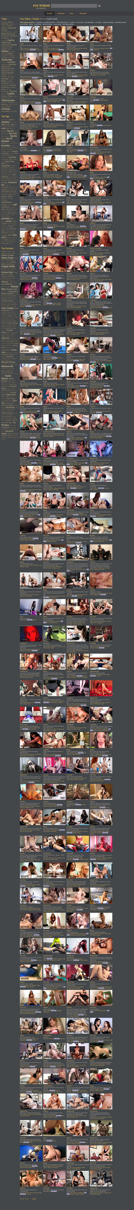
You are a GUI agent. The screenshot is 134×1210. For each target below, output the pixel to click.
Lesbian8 (11, 62)
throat (9, 237)
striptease (12, 233)
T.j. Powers (8, 423)
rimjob (14, 223)
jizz (2, 193)
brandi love (70, 886)
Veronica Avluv (6, 436)
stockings (4, 233)
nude (13, 211)
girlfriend (4, 180)
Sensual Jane (11, 409)
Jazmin (3, 330)
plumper (32, 986)
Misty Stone (9, 370)
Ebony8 (10, 38)
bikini (24, 150)
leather (40, 77)
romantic (3, 225)
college (3, 149)
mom (3, 209)
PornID (11, 79)
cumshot (12, 157)
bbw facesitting (89, 22)
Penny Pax (5, 386)
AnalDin (4, 30)
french (10, 177)
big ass (10, 131)
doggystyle (5, 166)
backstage (96, 986)
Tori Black (11, 429)
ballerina (108, 202)
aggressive (73, 858)
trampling (60, 702)
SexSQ (12, 87)
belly (80, 569)
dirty (57, 334)
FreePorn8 (5, 45)
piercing (3, 216)
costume (53, 334)
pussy (9, 221)
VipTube (4, 102)
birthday (25, 227)
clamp (73, 1117)
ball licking (82, 101)
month (49, 19)
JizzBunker (7, 59)
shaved (10, 227)
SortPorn (13, 91)
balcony (100, 152)
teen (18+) (59, 806)
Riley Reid (10, 394)
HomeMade (5, 55)
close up (15, 147)
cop (108, 593)
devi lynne (83, 933)
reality (14, 221)
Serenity (3, 411)
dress (75, 753)
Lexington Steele (7, 354)
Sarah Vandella (7, 405)
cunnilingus (5, 159)
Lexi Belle (15, 352)
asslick (77, 101)
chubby (9, 147)
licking (10, 197)
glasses (45, 1117)
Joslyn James (10, 336)
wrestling (58, 304)
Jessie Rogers (5, 334)
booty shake (9, 143)
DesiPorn (14, 36)
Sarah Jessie (9, 403)
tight (13, 237)
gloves (76, 464)
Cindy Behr (13, 306)
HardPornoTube (7, 47)
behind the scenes (104, 986)
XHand (11, 104)
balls (77, 569)
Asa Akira (10, 276)
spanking (8, 231)
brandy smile (101, 831)
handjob (4, 182)
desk (101, 360)
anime (96, 73)
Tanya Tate (13, 425)
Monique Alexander (7, 373)
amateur (5, 122)
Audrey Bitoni (12, 282)
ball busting (80, 175)
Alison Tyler (10, 260)
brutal (77, 334)
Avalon (8, 287)
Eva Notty (15, 317)
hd (2, 185)
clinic (56, 782)
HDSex (5, 51)
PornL (3, 81)
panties (13, 214)
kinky (10, 193)
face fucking (11, 169)
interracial (5, 191)
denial (68, 488)
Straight (49, 13)
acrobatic (53, 646)
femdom (9, 175)
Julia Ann (5, 338)
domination (103, 75)
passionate (108, 988)
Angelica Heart (5, 268)
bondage (12, 141)
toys (6, 240)
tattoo (10, 235)
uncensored (12, 240)
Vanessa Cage (12, 434)
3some (11, 120)
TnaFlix (10, 93)
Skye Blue (9, 418)
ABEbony (12, 24)
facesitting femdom (49, 22)
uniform (59, 960)
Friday (12, 319)
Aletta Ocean (11, 253)
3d (94, 73)
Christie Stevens (11, 304)
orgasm (14, 213)
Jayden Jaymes (10, 328)
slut (7, 229)
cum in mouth (5, 155)
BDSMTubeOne (6, 32)
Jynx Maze (13, 338)
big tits (13, 136)
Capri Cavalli (5, 297)
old (6, 213)
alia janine (49, 858)
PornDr (4, 77)
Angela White (8, 266)
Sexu (3, 89)
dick (3, 163)
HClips (3, 49)
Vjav (16, 102)
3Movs (10, 22)
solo (3, 231)
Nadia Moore (6, 377)
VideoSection (8, 100)
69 (94, 177)
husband (10, 189)
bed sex (52, 175)
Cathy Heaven (12, 299)
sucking (4, 235)
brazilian (37, 884)
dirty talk (61, 334)
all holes (72, 278)
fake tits (15, 171)
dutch (28, 359)
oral (9, 213)
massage (4, 200)
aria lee (55, 935)
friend (15, 177)
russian (14, 225)
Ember (10, 316)
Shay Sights (9, 415)
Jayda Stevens (6, 326)
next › (34, 1199)
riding (10, 223)
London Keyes (6, 358)
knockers (4, 194)
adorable (95, 702)
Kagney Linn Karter (7, 340)
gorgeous (33, 1013)
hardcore (12, 182)
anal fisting (29, 754)
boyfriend (52, 782)
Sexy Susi (10, 411)
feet (10, 173)
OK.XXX (10, 73)
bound (53, 278)
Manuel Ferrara (8, 362)
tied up (54, 203)
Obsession (4, 384)
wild (10, 243)
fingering (4, 177)
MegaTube (5, 71)
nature (16, 209)
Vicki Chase (12, 437)
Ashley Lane (8, 280)
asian (8, 124)
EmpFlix (4, 40)
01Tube (4, 22)
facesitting (39, 22)
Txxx (10, 96)
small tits (13, 229)
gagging (59, 1010)
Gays (72, 13)
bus (73, 705)
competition (99, 963)
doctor (21, 334)
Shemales (83, 13)
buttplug (22, 566)
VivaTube (11, 102)
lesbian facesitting (108, 22)
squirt (13, 231)
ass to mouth (102, 73)
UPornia (9, 98)
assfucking (11, 126)
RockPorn (4, 85)
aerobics (25, 908)
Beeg (3, 34)
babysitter (25, 985)
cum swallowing (53, 49)
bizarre (85, 253)
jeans (50, 806)
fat (7, 173)
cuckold (11, 153)
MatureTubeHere (7, 69)
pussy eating (57, 24)
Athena (4, 282)
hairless (101, 730)
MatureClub (5, 67)
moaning (12, 207)
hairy (16, 180)
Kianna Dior (8, 345)
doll (36, 514)
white (3, 243)
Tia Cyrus (13, 427)
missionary (5, 207)
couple (9, 151)
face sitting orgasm (62, 22)
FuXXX (13, 45)
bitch (75, 150)
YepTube (14, 111)
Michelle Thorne (6, 368)
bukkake (54, 126)
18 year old (4, 119)
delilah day (69, 1041)
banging (78, 650)
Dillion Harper (5, 314)
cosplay (49, 334)
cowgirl (14, 151)
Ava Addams (6, 284)
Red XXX (14, 390)
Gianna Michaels (6, 321)
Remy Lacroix (5, 392)
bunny (101, 1089)
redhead (4, 223)
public (3, 221)
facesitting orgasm (120, 22)
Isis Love (4, 325)
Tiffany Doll (4, 429)
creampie (4, 153)
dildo (7, 163)
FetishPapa (6, 43)
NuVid (3, 73)
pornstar (5, 218)
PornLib (10, 81)
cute (2, 161)
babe (3, 128)
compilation (9, 149)
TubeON (4, 96)
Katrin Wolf (9, 343)
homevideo (5, 187)
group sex (11, 180)
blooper (33, 806)
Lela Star (8, 352)
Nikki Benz (11, 381)
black (3, 139)
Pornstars (61, 13)
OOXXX (4, 75)
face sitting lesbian (68, 24)
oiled (2, 213)
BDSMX (14, 32)
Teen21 (3, 94)
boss (76, 103)
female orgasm (104, 100)
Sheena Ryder (6, 416)
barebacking (50, 100)
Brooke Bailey (11, 295)
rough (9, 225)
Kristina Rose (10, 347)
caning (80, 486)
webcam (9, 241)
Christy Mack (5, 306)
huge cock (85, 1092)
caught (22, 49)
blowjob (5, 141)
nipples (9, 211)
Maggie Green (8, 360)
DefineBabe (5, 36)
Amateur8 (12, 28)
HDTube (12, 51)
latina (10, 195)
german (14, 178)
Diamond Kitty (11, 312)
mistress (96, 489)
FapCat (10, 40)
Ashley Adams (6, 278)
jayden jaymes (70, 227)
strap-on (57, 1092)
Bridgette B (13, 291)
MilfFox (12, 71)
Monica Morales (7, 372)
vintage (3, 241)
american (13, 122)
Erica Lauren (7, 317)
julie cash (28, 936)
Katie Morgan (10, 342)
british (15, 143)
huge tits (4, 189)
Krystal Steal (5, 350)
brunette (5, 145)
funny (3, 178)
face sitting (4, 171)
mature (4, 205)
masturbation (6, 202)
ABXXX (4, 28)
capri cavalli (46, 177)
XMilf (15, 104)
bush (93, 988)
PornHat (4, 79)
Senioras (12, 85)
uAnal (15, 96)
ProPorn (12, 83)
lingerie (4, 198)
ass (12, 124)
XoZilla (3, 106)
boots (95, 464)
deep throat (9, 161)
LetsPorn (4, 64)
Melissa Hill (7, 366)
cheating (3, 147)
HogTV (10, 54)
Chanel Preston (7, 301)
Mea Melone (13, 364)
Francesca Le (5, 319)
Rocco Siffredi (5, 396)
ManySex (12, 64)
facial (10, 171)
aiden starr (73, 1115)
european (4, 169)
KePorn (3, 62)
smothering (37, 24)
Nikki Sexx (4, 383)
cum (16, 153)
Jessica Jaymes (12, 332)
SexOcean (5, 87)
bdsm (12, 128)
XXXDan (5, 109)
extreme (92, 755)
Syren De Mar (6, 423)
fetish (14, 175)
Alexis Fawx (7, 258)
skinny (3, 229)
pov (12, 219)
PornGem (11, 77)
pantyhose (53, 960)
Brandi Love (11, 289)
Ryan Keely (11, 398)
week (55, 19)
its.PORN (11, 57)
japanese (13, 191)
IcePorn (4, 57)
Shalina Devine (7, 413)
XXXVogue (5, 111)
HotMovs (12, 55)
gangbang (8, 178)
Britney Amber (7, 294)
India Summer (12, 323)
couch (57, 514)
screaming (4, 227)
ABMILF (9, 26)
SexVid (8, 89)
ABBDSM (4, 24)
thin (34, 1167)
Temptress (5, 427)
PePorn (10, 75)
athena (30, 538)
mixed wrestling (47, 24)
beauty (3, 131)
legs (14, 194)
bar (24, 202)
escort (45, 227)
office (68, 152)
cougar (3, 151)
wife (7, 243)
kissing (14, 193)
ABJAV (3, 26)
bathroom (100, 961)
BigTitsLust (11, 34)
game (100, 541)
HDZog (3, 54)
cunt (10, 159)
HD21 (9, 49)
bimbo (57, 125)
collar (26, 596)
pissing (9, 216)
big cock (13, 133)
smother (72, 22)
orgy (2, 214)
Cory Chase (7, 308)
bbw (8, 128)
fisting (63, 464)
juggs (6, 193)
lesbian (4, 197)
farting (31, 24)
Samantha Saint (6, 401)
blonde (9, 138)
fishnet (108, 807)
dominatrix (38, 304)
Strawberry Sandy (11, 420)
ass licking (98, 22)
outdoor (7, 214)
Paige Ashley (12, 384)
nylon (48, 960)
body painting (57, 488)
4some (95, 279)
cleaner (72, 307)
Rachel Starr (5, 390)
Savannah (10, 407)
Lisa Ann (9, 356)
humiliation (83, 935)
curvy (15, 159)
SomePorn (5, 91)
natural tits (9, 209)
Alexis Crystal (7, 255)
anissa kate (54, 253)
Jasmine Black (12, 325)
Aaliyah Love (5, 251)
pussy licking (24, 24)
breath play (61, 701)
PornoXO (4, 83)
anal (3, 124)
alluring (25, 1114)
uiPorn (3, 98)
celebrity (85, 126)
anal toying (36, 565)
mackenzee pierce (36, 936)
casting (13, 146)
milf (15, 204)
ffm (98, 49)
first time (38, 49)
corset (30, 596)
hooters (12, 187)
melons (10, 205)
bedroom (107, 702)
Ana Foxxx (11, 264)
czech (77, 49)
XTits (8, 107)
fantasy (3, 173)
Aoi (6, 274)
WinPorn (4, 105)
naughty (3, 211)
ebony (11, 167)
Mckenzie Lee (5, 364)
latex (85, 1014)
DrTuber (4, 38)
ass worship (79, 22)
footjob (45, 279)
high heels (8, 185)
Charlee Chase (5, 302)
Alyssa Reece (5, 262)
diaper (108, 674)
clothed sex (107, 411)
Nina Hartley (11, 383)
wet (14, 241)
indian (15, 189)
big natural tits (5, 136)
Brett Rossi (4, 291)
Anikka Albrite (10, 270)
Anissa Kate (7, 272)
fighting (84, 177)
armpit (71, 831)
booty (3, 143)
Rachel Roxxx (11, 388)
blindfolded (59, 566)
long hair (9, 198)
